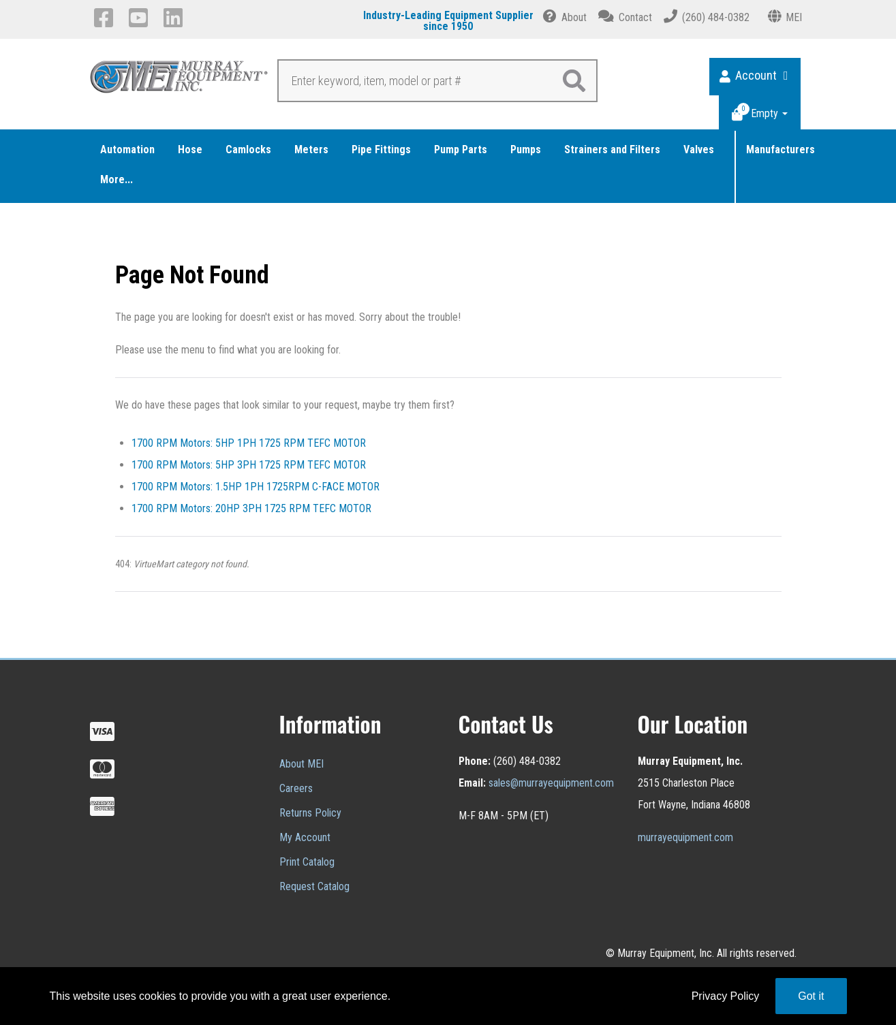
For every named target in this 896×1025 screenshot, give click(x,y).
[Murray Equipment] (179, 80)
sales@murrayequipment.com (551, 782)
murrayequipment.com (685, 837)
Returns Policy (310, 812)
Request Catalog (314, 886)
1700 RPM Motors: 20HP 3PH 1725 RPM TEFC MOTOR (251, 508)
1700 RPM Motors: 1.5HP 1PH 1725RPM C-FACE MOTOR (256, 486)
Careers (296, 788)
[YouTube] (141, 17)
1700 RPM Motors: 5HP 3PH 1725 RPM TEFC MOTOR (249, 464)
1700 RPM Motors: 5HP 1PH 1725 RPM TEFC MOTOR (249, 443)
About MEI (301, 763)
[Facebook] (106, 17)
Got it (811, 996)
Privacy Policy (726, 996)
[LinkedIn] (175, 17)
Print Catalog (307, 861)
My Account (304, 837)
